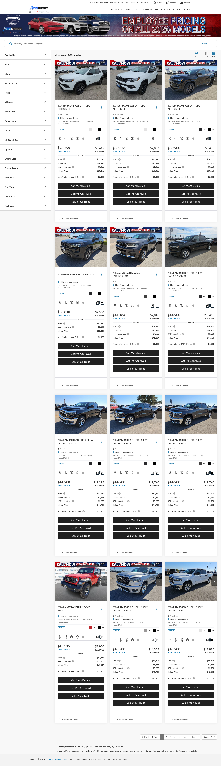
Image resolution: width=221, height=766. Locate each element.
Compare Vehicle (70, 218)
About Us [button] (187, 10)
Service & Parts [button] (162, 10)
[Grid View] (205, 55)
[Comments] (98, 138)
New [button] (128, 10)
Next (186, 737)
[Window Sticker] (102, 138)
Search (204, 43)
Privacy (65, 759)
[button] (104, 80)
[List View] (213, 55)
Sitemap (57, 759)
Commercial (146, 10)
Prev (155, 737)
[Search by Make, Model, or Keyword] (106, 43)
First (145, 737)
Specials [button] (119, 10)
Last (195, 737)
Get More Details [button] (80, 185)
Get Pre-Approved (81, 193)
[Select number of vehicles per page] (209, 737)
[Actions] (101, 107)
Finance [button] (176, 10)
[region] (81, 169)
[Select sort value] (197, 55)
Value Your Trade (80, 201)
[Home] (112, 9)
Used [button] (135, 10)
